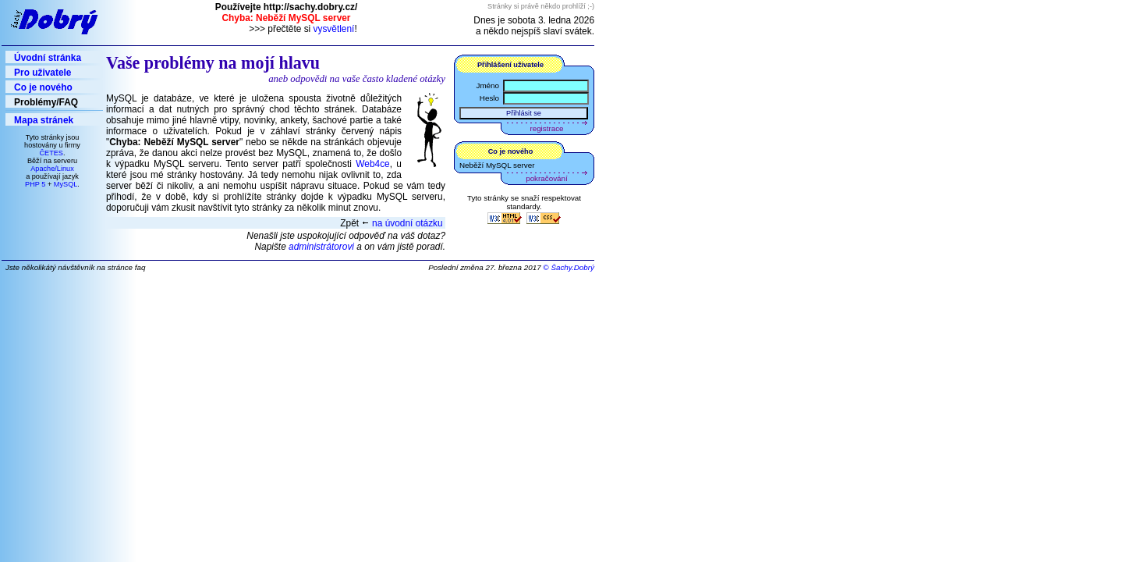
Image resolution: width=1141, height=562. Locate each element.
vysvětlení (334, 28)
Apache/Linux (52, 169)
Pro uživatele (42, 72)
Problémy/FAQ (46, 102)
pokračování (546, 178)
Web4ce (372, 163)
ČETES (51, 153)
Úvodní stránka (47, 57)
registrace (547, 128)
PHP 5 (35, 184)
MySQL (66, 184)
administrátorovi (321, 246)
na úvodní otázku (407, 223)
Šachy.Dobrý (572, 267)
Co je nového (43, 87)
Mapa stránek (43, 120)
